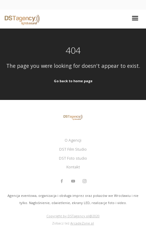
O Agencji (73, 140)
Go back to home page (73, 81)
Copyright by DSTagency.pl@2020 (73, 216)
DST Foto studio (73, 158)
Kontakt (73, 167)
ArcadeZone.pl (82, 223)
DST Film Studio (73, 149)
